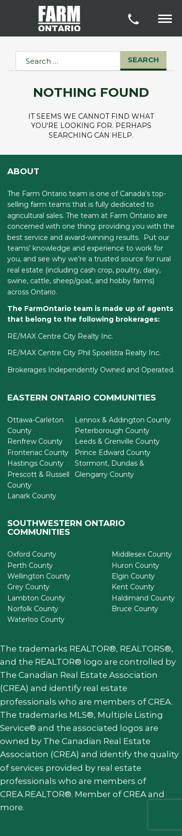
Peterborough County (112, 430)
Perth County (30, 565)
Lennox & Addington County (123, 420)
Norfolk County (32, 608)
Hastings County (35, 463)
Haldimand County (143, 598)
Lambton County (36, 598)
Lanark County (31, 495)
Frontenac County (37, 452)
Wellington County (38, 576)
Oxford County (31, 554)
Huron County (135, 565)
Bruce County (135, 608)
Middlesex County (142, 554)
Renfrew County (35, 441)
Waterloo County (36, 619)
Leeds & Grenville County (117, 441)
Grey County (28, 586)
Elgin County (133, 576)
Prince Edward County (112, 452)
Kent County (133, 586)
